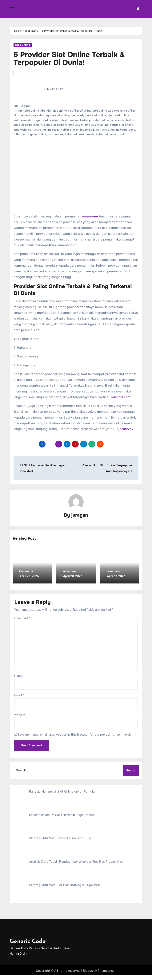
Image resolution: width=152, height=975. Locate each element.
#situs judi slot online (64, 120)
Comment (22, 617)
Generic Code (28, 940)
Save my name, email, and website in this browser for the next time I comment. (74, 733)
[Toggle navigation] (12, 8)
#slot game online (34, 134)
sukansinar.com (118, 397)
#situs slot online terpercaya (115, 129)
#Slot (17, 134)
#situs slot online (96, 125)
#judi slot (76, 115)
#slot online (55, 134)
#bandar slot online (53, 110)
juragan (25, 106)
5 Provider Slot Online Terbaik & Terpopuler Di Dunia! (69, 58)
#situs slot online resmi (43, 129)
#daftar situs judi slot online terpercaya (95, 110)
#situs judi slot (38, 120)
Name (19, 674)
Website (20, 713)
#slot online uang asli (110, 134)
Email (19, 694)
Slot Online (22, 44)
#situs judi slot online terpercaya (102, 120)
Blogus (88, 969)
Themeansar (106, 969)
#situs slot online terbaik (78, 129)
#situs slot (76, 125)
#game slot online (57, 115)
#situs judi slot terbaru (52, 125)
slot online (90, 216)
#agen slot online (27, 110)
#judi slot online (95, 115)
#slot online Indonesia (79, 134)
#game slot (36, 115)
